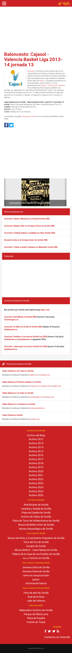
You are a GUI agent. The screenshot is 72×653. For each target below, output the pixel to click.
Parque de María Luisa (36, 614)
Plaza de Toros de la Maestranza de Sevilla (36, 520)
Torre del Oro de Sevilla (36, 542)
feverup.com (45, 375)
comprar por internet (29, 116)
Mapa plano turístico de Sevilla (36, 610)
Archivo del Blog (36, 435)
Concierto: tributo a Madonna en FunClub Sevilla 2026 (26, 219)
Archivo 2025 (36, 491)
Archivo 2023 (36, 483)
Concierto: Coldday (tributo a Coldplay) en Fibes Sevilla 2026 (29, 233)
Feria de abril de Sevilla (36, 592)
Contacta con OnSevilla (57, 637)
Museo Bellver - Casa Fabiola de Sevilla (36, 549)
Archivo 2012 (36, 439)
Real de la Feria (36, 596)
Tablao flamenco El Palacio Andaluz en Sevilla (21, 382)
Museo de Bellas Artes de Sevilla (36, 524)
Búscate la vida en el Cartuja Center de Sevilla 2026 (25, 240)
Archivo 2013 (36, 443)
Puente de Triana (36, 622)
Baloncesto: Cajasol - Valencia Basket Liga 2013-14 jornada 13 (33, 59)
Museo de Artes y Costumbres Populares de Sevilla (36, 538)
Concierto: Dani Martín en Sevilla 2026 (29, 203)
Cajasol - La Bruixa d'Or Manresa (53, 85)
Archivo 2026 (36, 495)
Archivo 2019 (36, 467)
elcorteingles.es (36, 397)
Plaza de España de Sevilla (36, 512)
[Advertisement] (36, 28)
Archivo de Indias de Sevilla (36, 516)
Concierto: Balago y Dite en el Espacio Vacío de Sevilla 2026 (29, 226)
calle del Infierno (36, 600)
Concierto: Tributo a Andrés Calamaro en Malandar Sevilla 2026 (31, 247)
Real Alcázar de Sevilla (36, 504)
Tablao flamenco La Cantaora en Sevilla (18, 404)
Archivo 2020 (36, 471)
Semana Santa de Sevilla (36, 567)
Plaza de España (36, 618)
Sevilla (41, 81)
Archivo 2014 (36, 447)
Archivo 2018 (36, 463)
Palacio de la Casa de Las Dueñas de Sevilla (36, 554)
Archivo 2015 (36, 451)
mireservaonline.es (37, 408)
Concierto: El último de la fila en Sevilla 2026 (23, 327)
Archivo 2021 (36, 475)
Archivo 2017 (36, 459)
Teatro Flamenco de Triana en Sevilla (18, 371)
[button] (5, 192)
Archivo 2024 (36, 487)
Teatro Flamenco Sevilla (12, 415)
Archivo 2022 (36, 479)
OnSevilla (30, 71)
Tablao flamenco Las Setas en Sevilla (17, 393)
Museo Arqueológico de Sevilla (36, 528)
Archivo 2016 (36, 455)
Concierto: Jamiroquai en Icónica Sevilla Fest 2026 (25, 346)
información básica (36, 583)
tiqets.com (34, 375)
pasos (36, 579)
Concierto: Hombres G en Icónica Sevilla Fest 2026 (25, 336)
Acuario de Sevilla (36, 546)
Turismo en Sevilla (39, 558)
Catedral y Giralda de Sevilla (36, 508)
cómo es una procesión (36, 575)
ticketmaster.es (10, 329)
